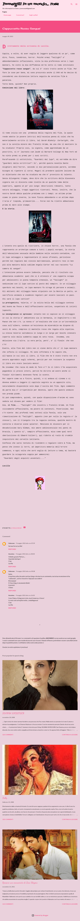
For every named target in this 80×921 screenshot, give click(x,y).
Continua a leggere (70, 734)
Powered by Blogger (40, 915)
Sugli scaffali (32, 15)
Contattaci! (19, 15)
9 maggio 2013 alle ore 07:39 (25, 543)
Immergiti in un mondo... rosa (30, 4)
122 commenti (7, 734)
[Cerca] (71, 3)
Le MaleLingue (16, 528)
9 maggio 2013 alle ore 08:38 (25, 554)
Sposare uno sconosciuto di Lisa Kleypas (20, 882)
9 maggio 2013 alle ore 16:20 (25, 595)
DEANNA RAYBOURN (13, 713)
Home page (6, 15)
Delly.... (6, 798)
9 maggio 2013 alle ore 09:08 (25, 571)
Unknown (11, 543)
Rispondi (12, 549)
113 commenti (7, 904)
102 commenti (7, 819)
